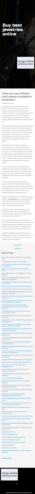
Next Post (17, 248)
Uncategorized (5, 103)
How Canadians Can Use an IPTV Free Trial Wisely (14, 261)
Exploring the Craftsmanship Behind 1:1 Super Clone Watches (17, 416)
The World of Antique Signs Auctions (11, 439)
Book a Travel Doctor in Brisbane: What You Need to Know (16, 362)
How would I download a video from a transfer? (14, 442)
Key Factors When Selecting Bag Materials (12, 378)
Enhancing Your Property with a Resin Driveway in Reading (16, 286)
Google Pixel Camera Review (9, 447)
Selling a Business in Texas (8, 432)
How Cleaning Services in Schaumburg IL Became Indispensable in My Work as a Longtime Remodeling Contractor (15, 306)
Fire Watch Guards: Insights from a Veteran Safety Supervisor (17, 289)
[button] (18, 2)
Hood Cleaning (13, 199)
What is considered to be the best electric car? (13, 437)
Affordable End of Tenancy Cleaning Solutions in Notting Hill (17, 359)
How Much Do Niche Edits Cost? (10, 434)
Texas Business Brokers (8, 445)
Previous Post (18, 245)
